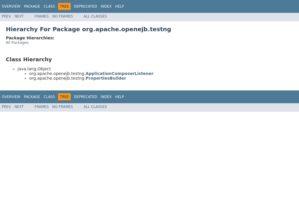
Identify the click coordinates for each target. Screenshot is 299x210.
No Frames (62, 16)
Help (119, 6)
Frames (41, 16)
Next (19, 16)
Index (106, 6)
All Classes (95, 16)
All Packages (17, 42)
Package (32, 6)
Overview (11, 6)
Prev (6, 16)
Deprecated (85, 6)
